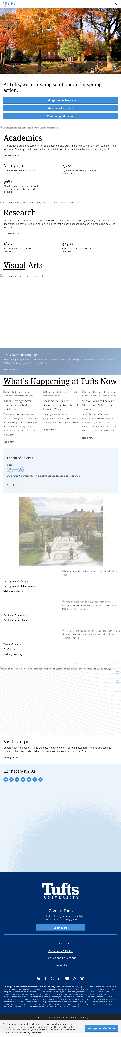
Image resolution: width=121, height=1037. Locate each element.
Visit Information (12, 591)
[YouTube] (29, 779)
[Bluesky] (40, 779)
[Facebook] (11, 779)
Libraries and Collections (60, 958)
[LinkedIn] (23, 779)
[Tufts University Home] (9, 4)
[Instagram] (5, 779)
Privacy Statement (32, 1032)
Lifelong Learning (12, 654)
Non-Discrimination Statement (67, 1006)
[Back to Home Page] (60, 891)
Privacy (84, 1017)
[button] (115, 68)
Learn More (60, 928)
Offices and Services (60, 951)
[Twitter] (17, 779)
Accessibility (39, 1017)
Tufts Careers (60, 943)
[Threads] (34, 779)
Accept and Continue (101, 1028)
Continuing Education (60, 116)
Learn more (10, 155)
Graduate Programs (60, 108)
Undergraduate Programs (60, 100)
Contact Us (60, 965)
